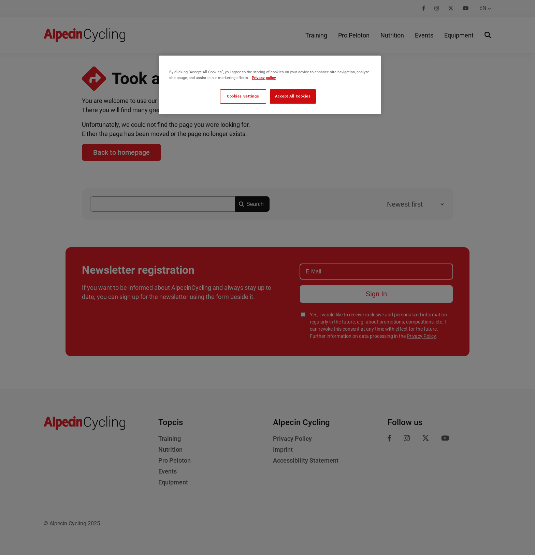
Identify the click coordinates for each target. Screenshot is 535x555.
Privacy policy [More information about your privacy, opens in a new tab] (264, 77)
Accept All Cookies (292, 96)
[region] (270, 85)
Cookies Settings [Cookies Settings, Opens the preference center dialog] (243, 96)
